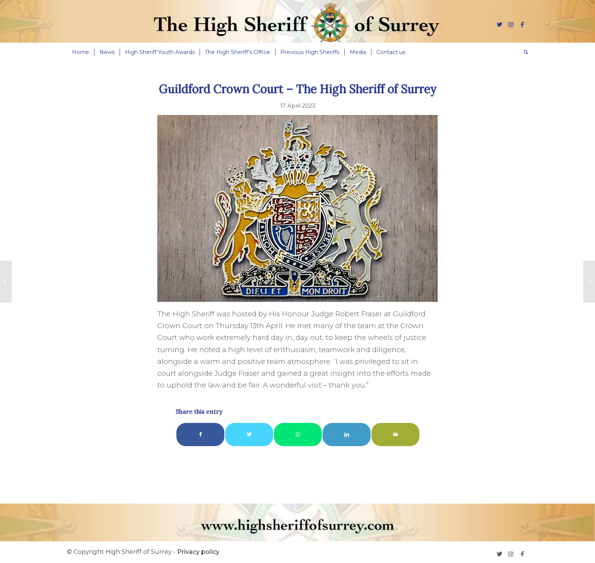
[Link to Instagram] (511, 24)
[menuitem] (80, 52)
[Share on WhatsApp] (298, 434)
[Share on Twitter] (249, 434)
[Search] (523, 52)
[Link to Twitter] (499, 24)
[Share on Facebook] (200, 434)
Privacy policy (198, 551)
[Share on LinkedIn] (347, 434)
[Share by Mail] (395, 434)
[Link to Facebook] (522, 24)
